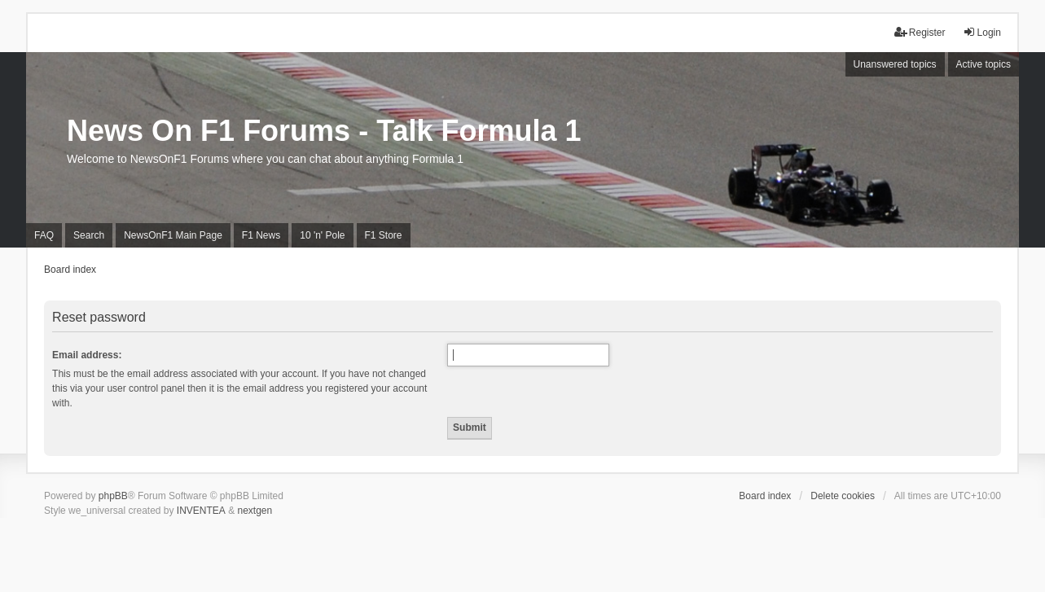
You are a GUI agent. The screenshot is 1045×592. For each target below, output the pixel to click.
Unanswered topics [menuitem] (895, 64)
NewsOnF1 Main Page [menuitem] (173, 235)
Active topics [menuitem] (983, 64)
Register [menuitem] (920, 32)
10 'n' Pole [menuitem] (322, 235)
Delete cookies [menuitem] (842, 496)
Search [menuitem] (88, 235)
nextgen (255, 510)
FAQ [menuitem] (44, 235)
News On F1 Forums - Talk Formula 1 (324, 130)
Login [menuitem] (982, 32)
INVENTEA (201, 510)
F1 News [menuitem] (261, 235)
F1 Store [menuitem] (383, 235)
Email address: (86, 355)
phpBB (113, 496)
